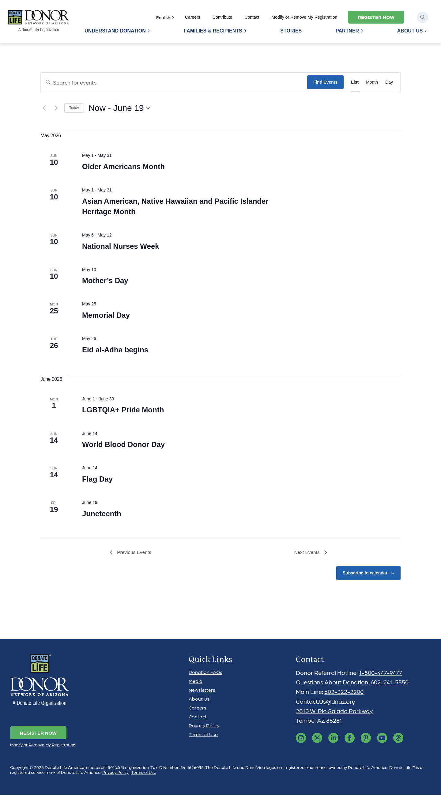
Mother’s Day (105, 280)
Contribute (222, 17)
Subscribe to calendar (365, 573)
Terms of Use (203, 734)
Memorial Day (106, 315)
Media (195, 681)
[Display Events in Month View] (372, 82)
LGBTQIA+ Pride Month (123, 410)
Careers (192, 17)
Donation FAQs (205, 672)
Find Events (325, 82)
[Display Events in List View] (355, 82)
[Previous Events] (44, 108)
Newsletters (202, 690)
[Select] (164, 17)
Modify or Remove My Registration (304, 17)
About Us (410, 30)
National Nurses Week (120, 246)
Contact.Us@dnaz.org (326, 702)
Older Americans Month (123, 166)
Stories (291, 30)
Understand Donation (116, 30)
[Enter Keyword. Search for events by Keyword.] (174, 82)
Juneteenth (101, 513)
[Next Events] (56, 108)
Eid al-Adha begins (115, 350)
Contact (251, 17)
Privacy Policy (204, 725)
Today (74, 108)
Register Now (376, 17)
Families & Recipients (214, 30)
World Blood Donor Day (123, 444)
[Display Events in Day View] (389, 82)
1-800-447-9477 (381, 673)
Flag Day (97, 479)
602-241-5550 (390, 683)
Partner (347, 30)
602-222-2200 (344, 692)
